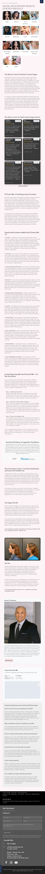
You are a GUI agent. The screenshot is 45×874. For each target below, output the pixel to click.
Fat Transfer (21, 794)
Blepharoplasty (36, 794)
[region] (22, 690)
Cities (7, 3)
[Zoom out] (39, 684)
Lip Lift (5, 795)
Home (4, 3)
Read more (12, 132)
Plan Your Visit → (7, 832)
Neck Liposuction (22, 792)
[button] (41, 1)
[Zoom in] (39, 682)
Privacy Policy (31, 869)
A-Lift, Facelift (6, 792)
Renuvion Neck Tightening (10, 794)
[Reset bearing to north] (39, 686)
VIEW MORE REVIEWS (23, 186)
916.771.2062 (11, 844)
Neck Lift (14, 792)
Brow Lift (27, 794)
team (32, 102)
